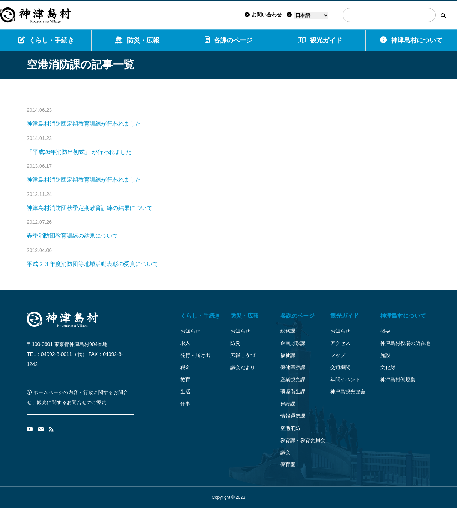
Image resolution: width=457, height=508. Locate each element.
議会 (285, 452)
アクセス (340, 343)
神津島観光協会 (347, 391)
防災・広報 (137, 40)
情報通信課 (292, 416)
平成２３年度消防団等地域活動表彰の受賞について (92, 264)
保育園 (287, 464)
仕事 (185, 404)
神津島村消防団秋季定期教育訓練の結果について (89, 208)
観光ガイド (344, 316)
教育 (185, 379)
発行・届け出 (195, 355)
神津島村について (411, 40)
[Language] (311, 15)
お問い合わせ (263, 14)
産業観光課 (292, 379)
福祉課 (287, 355)
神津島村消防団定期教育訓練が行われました (84, 124)
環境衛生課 (292, 391)
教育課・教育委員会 (302, 440)
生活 (185, 391)
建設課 (287, 404)
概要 (385, 331)
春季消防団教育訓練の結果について (72, 236)
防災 (235, 343)
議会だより (242, 367)
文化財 (387, 367)
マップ (337, 355)
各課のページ (228, 40)
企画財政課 (292, 343)
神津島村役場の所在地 (405, 343)
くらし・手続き (46, 40)
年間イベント (345, 379)
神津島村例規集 (397, 379)
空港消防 (290, 428)
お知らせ (190, 331)
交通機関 (340, 367)
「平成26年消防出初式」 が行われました (79, 152)
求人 (185, 343)
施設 (385, 355)
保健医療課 (292, 367)
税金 (185, 367)
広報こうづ (242, 355)
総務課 (287, 331)
